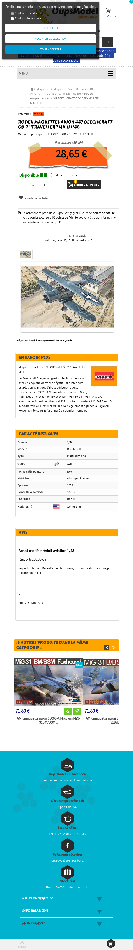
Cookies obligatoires (28, 13)
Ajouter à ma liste (32, 194)
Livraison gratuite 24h (67, 797)
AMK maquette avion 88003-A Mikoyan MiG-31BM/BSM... (48, 717)
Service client (67, 824)
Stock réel (67, 877)
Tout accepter (50, 49)
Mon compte (33, 919)
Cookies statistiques (28, 18)
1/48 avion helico (59, 94)
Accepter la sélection (51, 39)
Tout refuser (50, 28)
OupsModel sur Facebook (67, 770)
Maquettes (43, 89)
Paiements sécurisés (67, 850)
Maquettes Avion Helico (68, 89)
